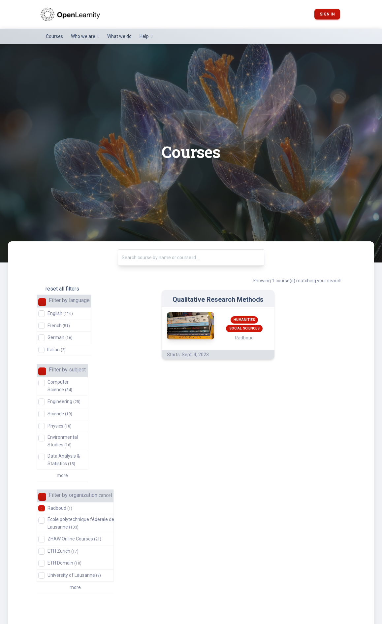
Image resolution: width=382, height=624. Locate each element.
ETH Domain (64, 563)
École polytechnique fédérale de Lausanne (81, 523)
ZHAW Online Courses (74, 538)
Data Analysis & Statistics (64, 459)
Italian (56, 349)
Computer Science (60, 385)
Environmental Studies (63, 440)
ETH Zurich (63, 551)
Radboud (60, 508)
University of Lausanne (74, 575)
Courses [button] (54, 36)
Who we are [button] (83, 36)
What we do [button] (119, 36)
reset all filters (62, 289)
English (60, 313)
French (59, 325)
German (60, 337)
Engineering (64, 401)
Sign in (327, 14)
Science (60, 413)
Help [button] (145, 36)
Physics (60, 426)
